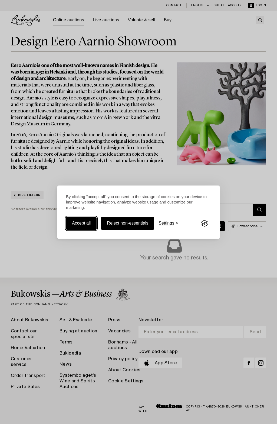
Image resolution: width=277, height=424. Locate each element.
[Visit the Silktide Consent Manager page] (204, 223)
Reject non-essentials (127, 223)
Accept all (81, 223)
